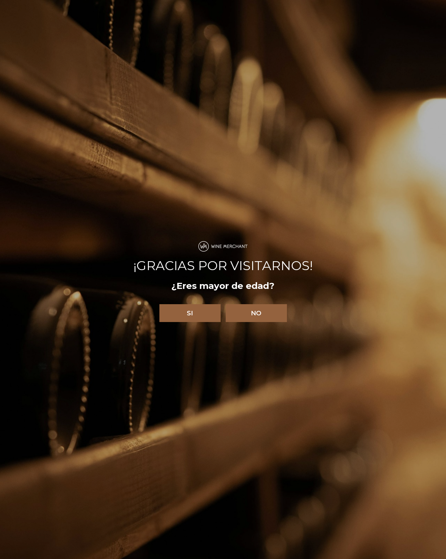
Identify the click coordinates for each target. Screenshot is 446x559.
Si (190, 313)
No (256, 313)
